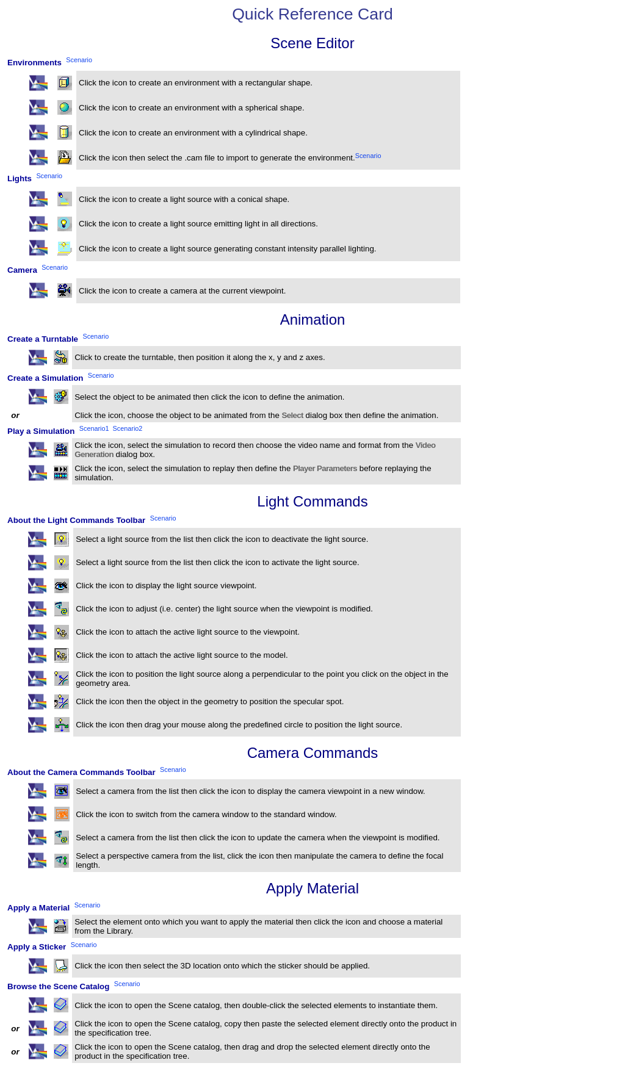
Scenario (368, 155)
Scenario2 (128, 428)
